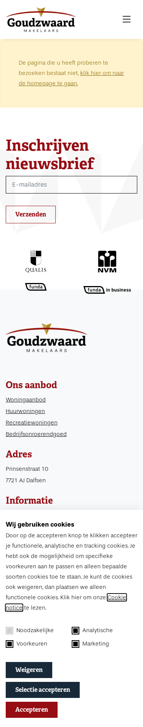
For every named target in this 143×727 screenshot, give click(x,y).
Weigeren (29, 670)
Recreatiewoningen (32, 422)
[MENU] (126, 19)
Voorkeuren (26, 644)
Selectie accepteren (42, 690)
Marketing (90, 644)
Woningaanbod (26, 399)
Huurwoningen (25, 411)
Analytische (92, 630)
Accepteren (31, 710)
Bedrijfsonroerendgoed (36, 434)
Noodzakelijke (30, 630)
